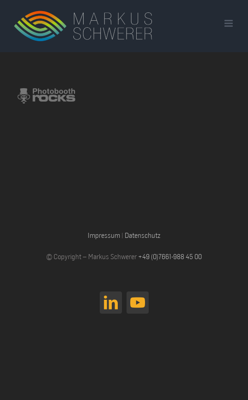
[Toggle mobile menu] (229, 23)
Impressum (104, 235)
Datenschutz (142, 235)
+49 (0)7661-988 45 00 (170, 256)
